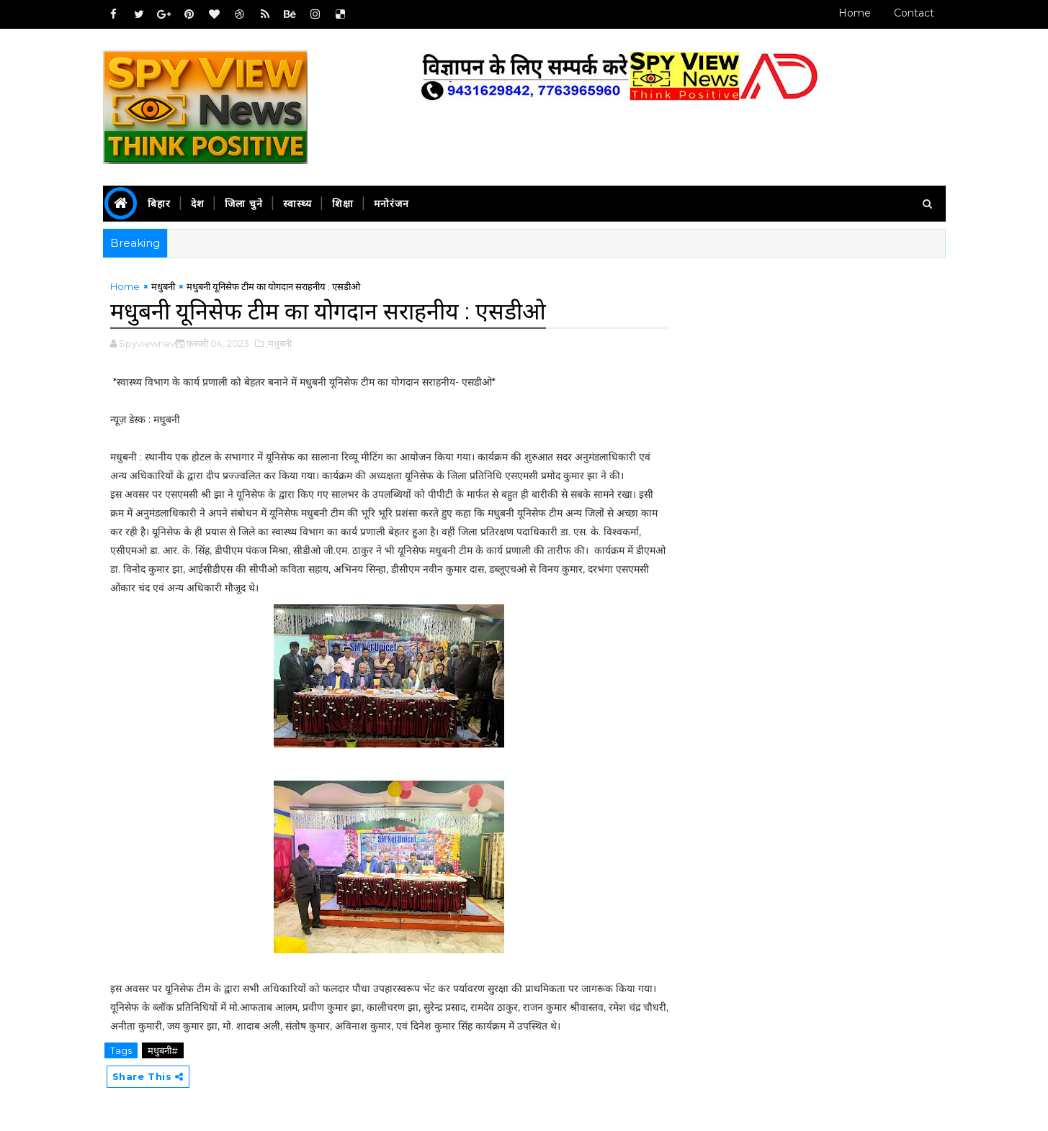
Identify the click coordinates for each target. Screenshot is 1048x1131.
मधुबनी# (163, 1050)
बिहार (159, 203)
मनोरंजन (391, 203)
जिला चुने (244, 203)
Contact (914, 12)
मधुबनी (163, 286)
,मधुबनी (279, 343)
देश (198, 203)
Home (854, 12)
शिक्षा (343, 203)
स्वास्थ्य (297, 203)
